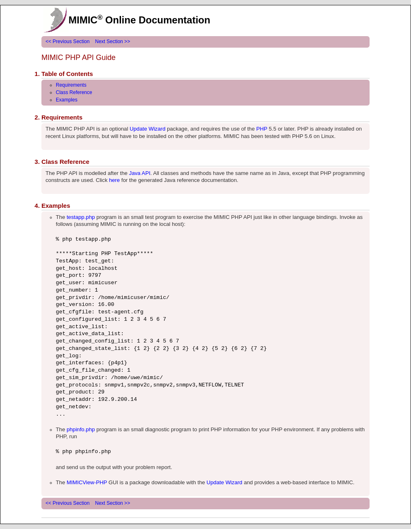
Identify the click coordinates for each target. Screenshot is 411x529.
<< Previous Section (67, 41)
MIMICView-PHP (86, 482)
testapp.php (80, 217)
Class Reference (74, 92)
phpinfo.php (80, 429)
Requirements (71, 85)
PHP (261, 129)
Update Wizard (147, 129)
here (114, 180)
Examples (67, 100)
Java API (140, 173)
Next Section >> (112, 41)
